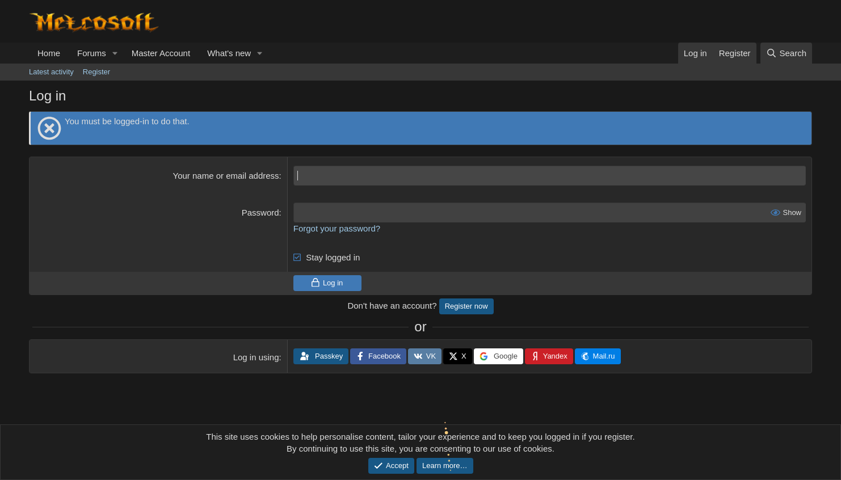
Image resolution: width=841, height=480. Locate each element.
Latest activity (51, 72)
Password (260, 212)
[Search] (786, 53)
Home (48, 53)
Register (96, 72)
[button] (115, 53)
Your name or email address (226, 175)
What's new (229, 53)
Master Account (161, 53)
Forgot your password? (336, 228)
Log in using (256, 357)
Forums (91, 53)
